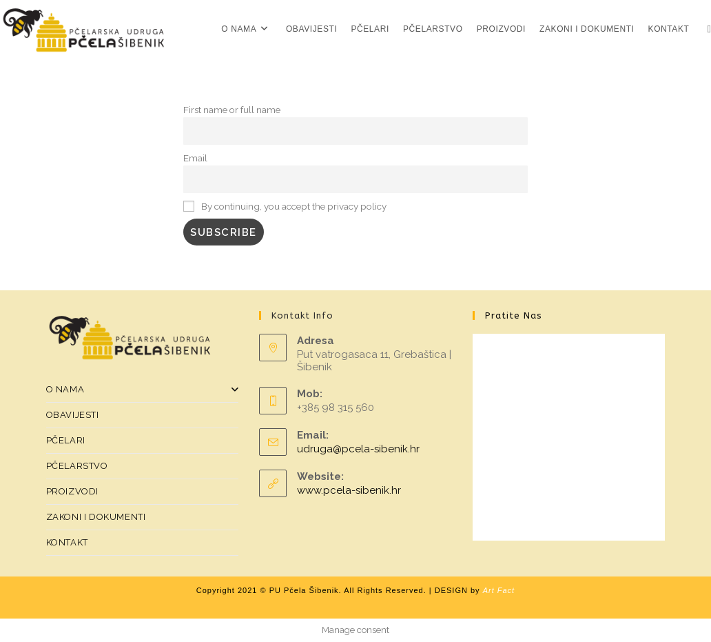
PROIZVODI (72, 491)
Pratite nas (513, 315)
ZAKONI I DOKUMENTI (96, 517)
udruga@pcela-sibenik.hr (358, 449)
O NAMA (142, 389)
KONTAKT (67, 542)
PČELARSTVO (77, 466)
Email (195, 157)
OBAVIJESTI (72, 415)
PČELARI (65, 440)
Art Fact (499, 590)
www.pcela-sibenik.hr (349, 490)
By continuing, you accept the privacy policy (285, 206)
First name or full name (231, 109)
